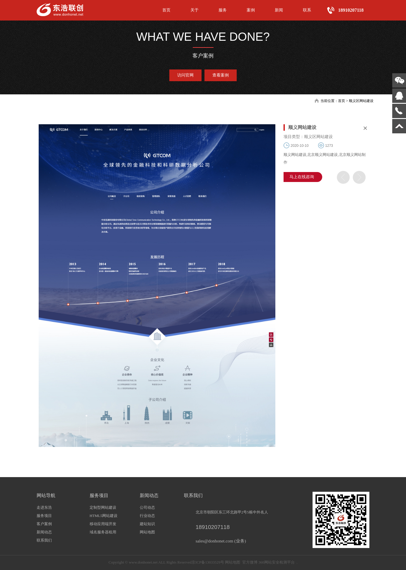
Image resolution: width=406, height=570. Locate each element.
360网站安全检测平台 (276, 562)
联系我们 (44, 540)
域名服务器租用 (103, 532)
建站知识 (147, 524)
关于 (194, 10)
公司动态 (147, 507)
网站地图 (147, 532)
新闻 (279, 10)
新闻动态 (44, 532)
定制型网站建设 (103, 507)
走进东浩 (44, 507)
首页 (166, 10)
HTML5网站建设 (103, 515)
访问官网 (185, 75)
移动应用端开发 (103, 524)
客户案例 (44, 524)
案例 (251, 10)
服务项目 (44, 515)
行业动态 (147, 515)
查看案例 (220, 75)
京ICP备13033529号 (208, 562)
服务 (223, 10)
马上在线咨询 (301, 177)
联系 (307, 10)
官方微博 (249, 562)
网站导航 (46, 495)
